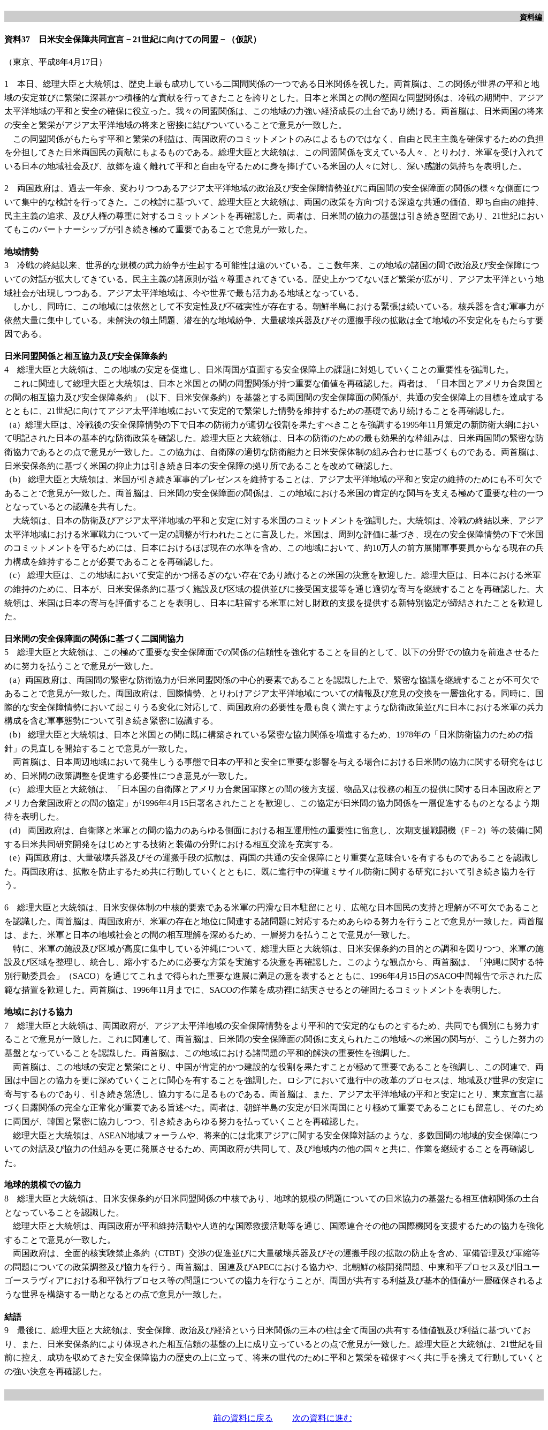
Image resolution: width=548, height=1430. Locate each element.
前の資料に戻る (243, 1418)
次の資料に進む (322, 1418)
